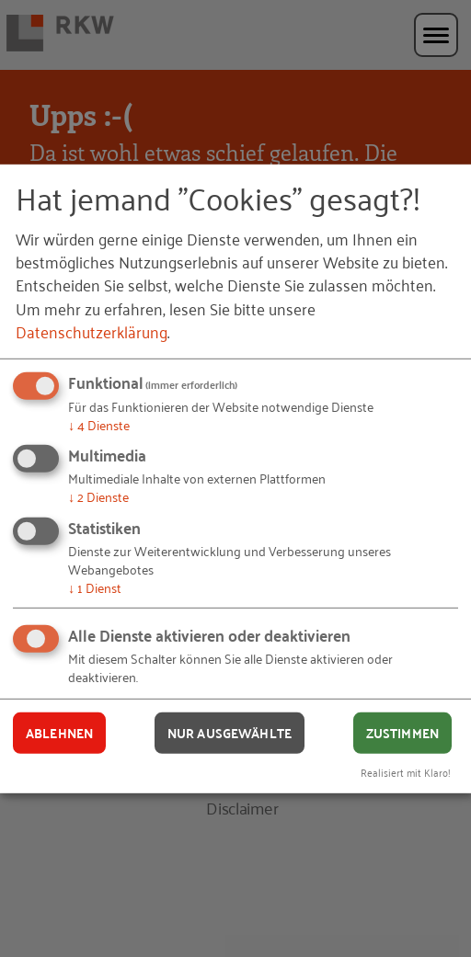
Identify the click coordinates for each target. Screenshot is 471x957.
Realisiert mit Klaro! (406, 771)
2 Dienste (98, 495)
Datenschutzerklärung (91, 331)
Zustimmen (402, 733)
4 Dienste (99, 423)
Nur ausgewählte (229, 733)
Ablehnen (59, 733)
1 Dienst (94, 586)
